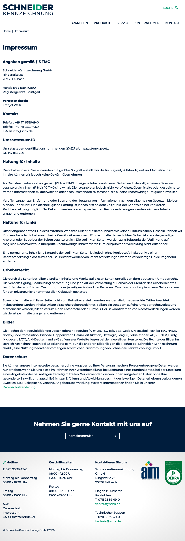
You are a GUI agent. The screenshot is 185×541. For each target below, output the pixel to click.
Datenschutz (12, 508)
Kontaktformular (80, 436)
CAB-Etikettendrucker (19, 517)
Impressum (22, 31)
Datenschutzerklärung (19, 387)
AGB (6, 504)
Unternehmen (147, 23)
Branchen (79, 23)
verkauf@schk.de (107, 504)
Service (123, 23)
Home (6, 31)
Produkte (102, 23)
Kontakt (172, 23)
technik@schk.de (108, 521)
